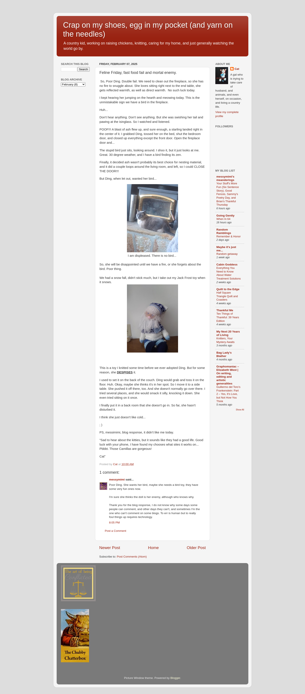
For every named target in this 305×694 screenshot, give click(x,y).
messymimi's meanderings (225, 178)
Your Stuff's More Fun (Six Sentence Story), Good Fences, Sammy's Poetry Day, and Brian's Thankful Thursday (227, 194)
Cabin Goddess (226, 264)
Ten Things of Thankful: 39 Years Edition (227, 317)
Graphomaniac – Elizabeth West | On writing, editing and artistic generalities (227, 375)
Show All (240, 410)
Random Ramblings (223, 231)
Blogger (175, 678)
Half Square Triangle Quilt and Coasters (227, 296)
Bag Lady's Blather (224, 354)
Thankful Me (224, 310)
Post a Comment (115, 530)
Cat (237, 68)
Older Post (196, 547)
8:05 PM (114, 522)
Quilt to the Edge (227, 289)
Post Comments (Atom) (132, 556)
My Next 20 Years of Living (228, 333)
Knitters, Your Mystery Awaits (225, 340)
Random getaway (227, 253)
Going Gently (225, 215)
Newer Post (109, 547)
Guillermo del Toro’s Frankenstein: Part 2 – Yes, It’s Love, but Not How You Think (228, 394)
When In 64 (223, 219)
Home (153, 547)
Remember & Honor (228, 236)
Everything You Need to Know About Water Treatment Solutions (228, 273)
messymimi (117, 479)
